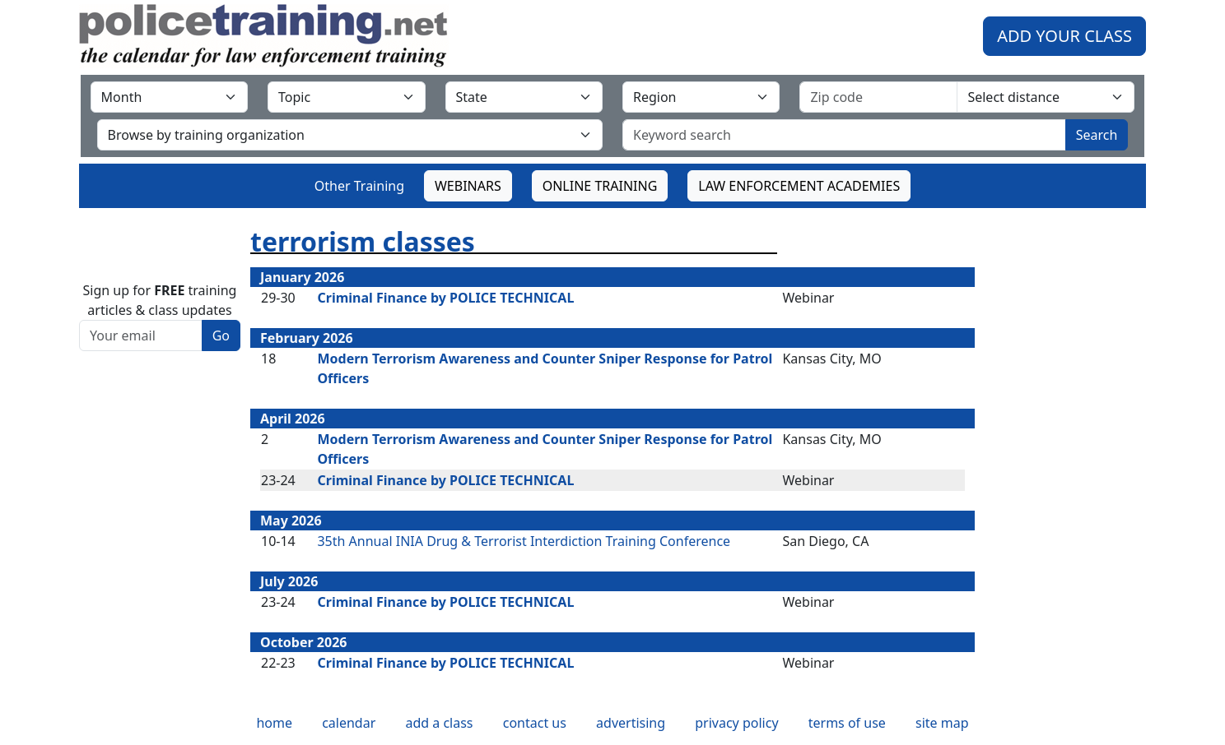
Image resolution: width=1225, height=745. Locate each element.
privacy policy (736, 723)
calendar (348, 723)
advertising (630, 723)
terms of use (847, 723)
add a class (439, 723)
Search (1097, 135)
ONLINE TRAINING (600, 186)
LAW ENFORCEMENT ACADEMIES (799, 186)
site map (942, 723)
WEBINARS (468, 186)
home (274, 723)
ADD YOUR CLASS (1064, 36)
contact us (534, 723)
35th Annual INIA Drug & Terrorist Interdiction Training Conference (523, 541)
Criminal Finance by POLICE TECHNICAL (445, 298)
